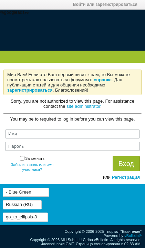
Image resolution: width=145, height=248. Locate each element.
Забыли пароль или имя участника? (32, 167)
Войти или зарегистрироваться (107, 4)
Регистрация (126, 177)
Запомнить (32, 158)
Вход (126, 163)
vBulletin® (133, 236)
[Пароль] (72, 146)
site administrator (83, 106)
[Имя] (72, 134)
